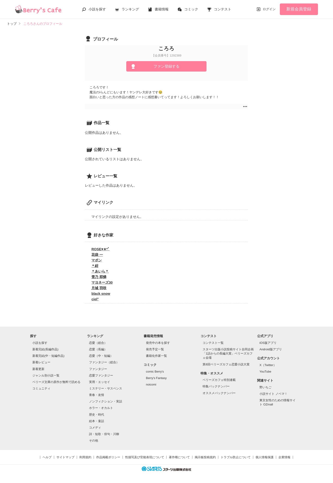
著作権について (179, 457)
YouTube (265, 371)
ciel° (95, 299)
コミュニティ (41, 388)
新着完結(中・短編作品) (48, 356)
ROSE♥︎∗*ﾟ (100, 249)
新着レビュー (41, 362)
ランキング (130, 9)
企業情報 (284, 457)
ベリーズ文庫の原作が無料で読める (56, 382)
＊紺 (94, 266)
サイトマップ (65, 457)
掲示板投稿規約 (205, 457)
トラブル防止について (236, 457)
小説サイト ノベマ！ (273, 393)
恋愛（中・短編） (101, 356)
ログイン (269, 9)
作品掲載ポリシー (108, 457)
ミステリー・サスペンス (105, 388)
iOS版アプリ (268, 343)
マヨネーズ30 (102, 282)
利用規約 (85, 457)
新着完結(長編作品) (45, 349)
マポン (96, 260)
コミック (191, 9)
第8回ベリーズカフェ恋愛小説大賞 (226, 364)
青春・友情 (96, 395)
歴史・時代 (96, 414)
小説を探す (97, 9)
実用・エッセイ (99, 382)
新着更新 (38, 369)
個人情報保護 (265, 457)
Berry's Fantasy (156, 378)
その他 (93, 440)
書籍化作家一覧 (156, 356)
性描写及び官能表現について (144, 457)
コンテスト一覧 (213, 343)
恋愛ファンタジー (101, 375)
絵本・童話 (96, 421)
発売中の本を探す (158, 343)
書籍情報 (162, 9)
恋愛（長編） (98, 349)
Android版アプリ (270, 349)
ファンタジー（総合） (104, 362)
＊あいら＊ (100, 271)
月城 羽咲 (98, 288)
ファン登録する (166, 66)
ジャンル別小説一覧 (45, 375)
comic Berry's (155, 371)
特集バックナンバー (216, 386)
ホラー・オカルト (101, 408)
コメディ (95, 427)
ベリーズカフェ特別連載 (219, 380)
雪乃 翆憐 (98, 277)
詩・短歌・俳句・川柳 (104, 434)
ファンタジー (98, 369)
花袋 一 (97, 255)
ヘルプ (47, 457)
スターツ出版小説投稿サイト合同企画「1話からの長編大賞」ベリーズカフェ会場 (228, 353)
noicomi (151, 384)
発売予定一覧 (155, 349)
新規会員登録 (298, 9)
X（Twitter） (267, 365)
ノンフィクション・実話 (105, 401)
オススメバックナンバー (219, 393)
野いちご (265, 387)
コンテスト (222, 9)
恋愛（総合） (98, 343)
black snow (100, 293)
